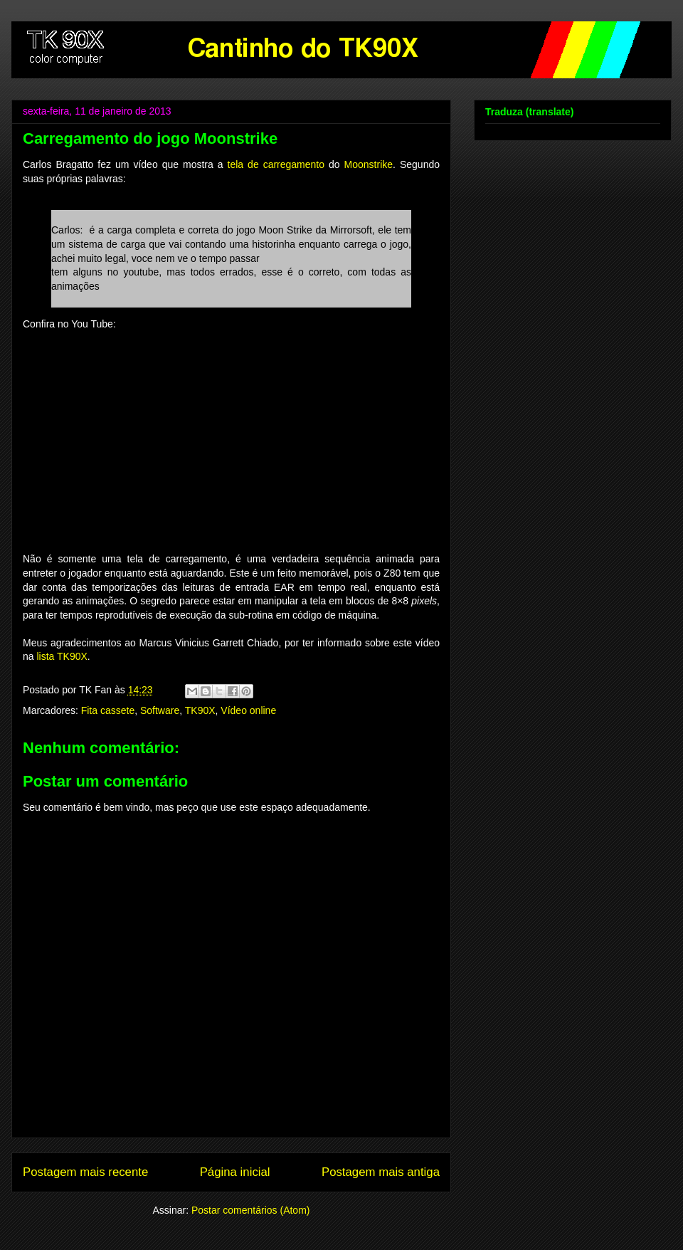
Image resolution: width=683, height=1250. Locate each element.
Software (159, 710)
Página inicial (235, 1172)
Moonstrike (368, 164)
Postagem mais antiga (381, 1172)
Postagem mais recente (85, 1172)
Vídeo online (248, 710)
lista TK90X (61, 656)
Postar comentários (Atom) (250, 1210)
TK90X (200, 710)
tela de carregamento (276, 164)
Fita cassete (107, 710)
